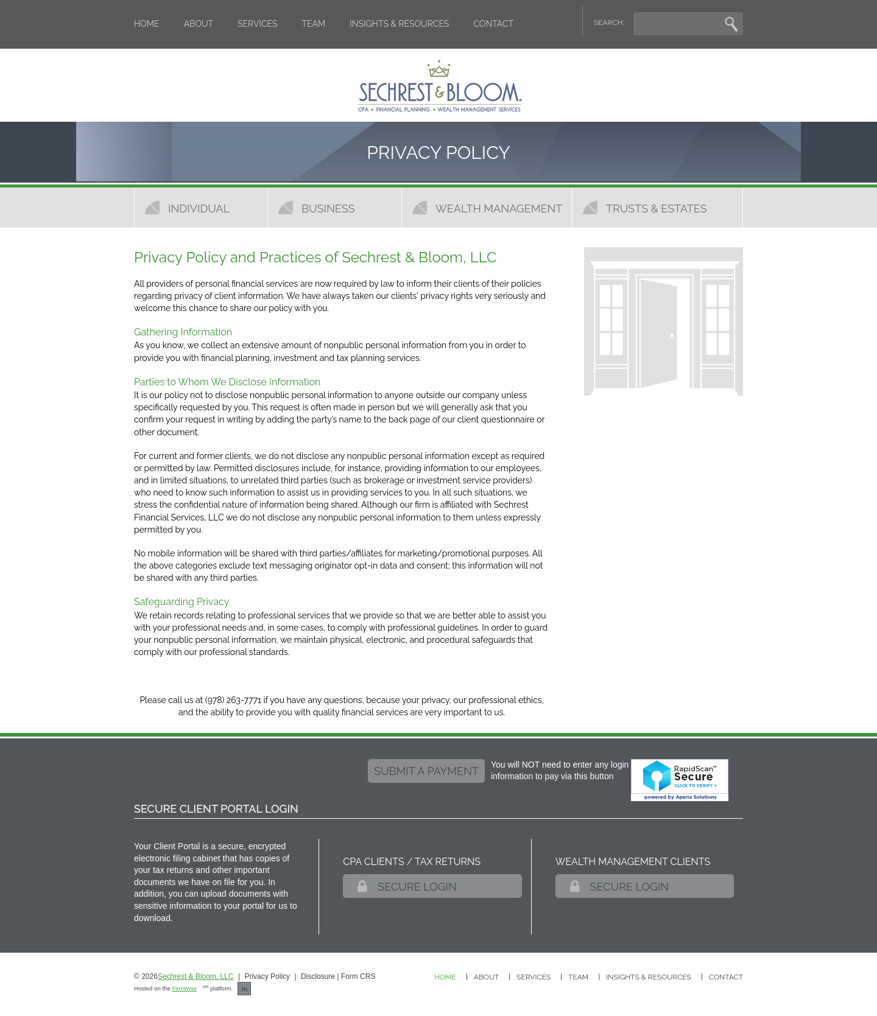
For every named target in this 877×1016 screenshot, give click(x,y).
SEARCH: (609, 22)
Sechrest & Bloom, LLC (196, 976)
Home (147, 24)
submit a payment (426, 771)
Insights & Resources (399, 24)
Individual (199, 208)
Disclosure (318, 976)
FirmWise (184, 988)
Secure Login (417, 886)
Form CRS (358, 976)
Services (257, 24)
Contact (493, 24)
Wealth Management (498, 208)
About (198, 24)
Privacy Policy (267, 976)
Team (314, 24)
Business (328, 208)
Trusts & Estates (656, 208)
